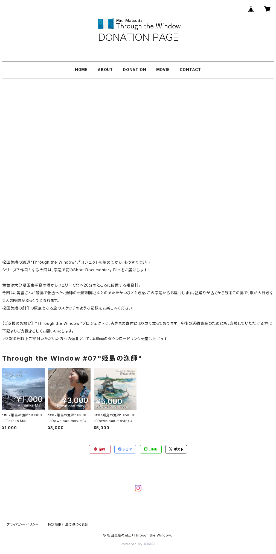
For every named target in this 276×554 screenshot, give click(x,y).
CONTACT (190, 69)
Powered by (138, 544)
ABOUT (105, 69)
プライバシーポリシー (23, 524)
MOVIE (163, 69)
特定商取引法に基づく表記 (68, 524)
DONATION (134, 69)
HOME (81, 69)
